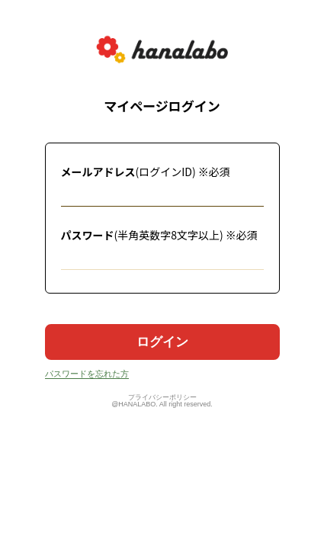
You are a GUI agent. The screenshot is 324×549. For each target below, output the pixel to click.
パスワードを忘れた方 (87, 374)
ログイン (162, 342)
